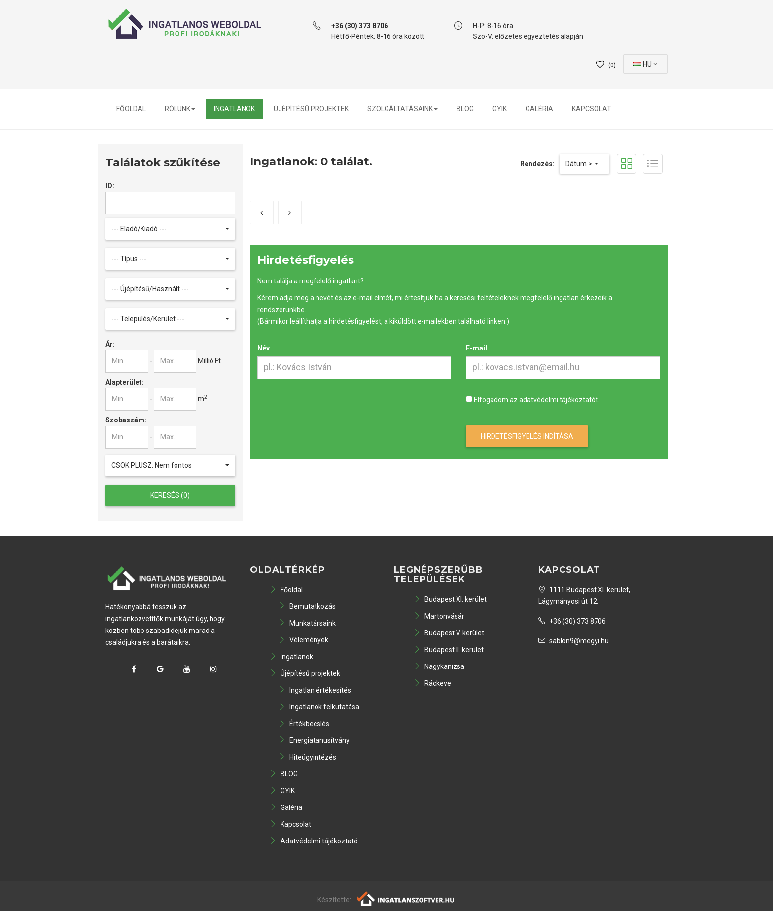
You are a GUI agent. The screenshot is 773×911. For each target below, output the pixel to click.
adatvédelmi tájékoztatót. (559, 400)
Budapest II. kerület (449, 650)
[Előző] (262, 212)
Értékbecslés (304, 724)
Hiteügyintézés (307, 757)
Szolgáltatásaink (402, 109)
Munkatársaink (307, 623)
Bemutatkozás (307, 606)
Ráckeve (432, 683)
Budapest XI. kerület (450, 599)
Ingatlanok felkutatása (319, 707)
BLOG (465, 109)
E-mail (476, 348)
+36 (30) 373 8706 (572, 621)
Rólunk (180, 109)
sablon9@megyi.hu (573, 641)
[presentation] (332, 413)
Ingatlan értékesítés (315, 690)
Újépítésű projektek (311, 109)
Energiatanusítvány (314, 740)
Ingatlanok (234, 109)
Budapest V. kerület (449, 633)
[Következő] (290, 212)
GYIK (499, 109)
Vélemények (303, 640)
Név (263, 348)
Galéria (539, 109)
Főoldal (131, 109)
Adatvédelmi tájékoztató (314, 841)
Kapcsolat (591, 109)
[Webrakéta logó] (406, 898)
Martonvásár (439, 616)
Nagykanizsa (439, 666)
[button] (170, 229)
